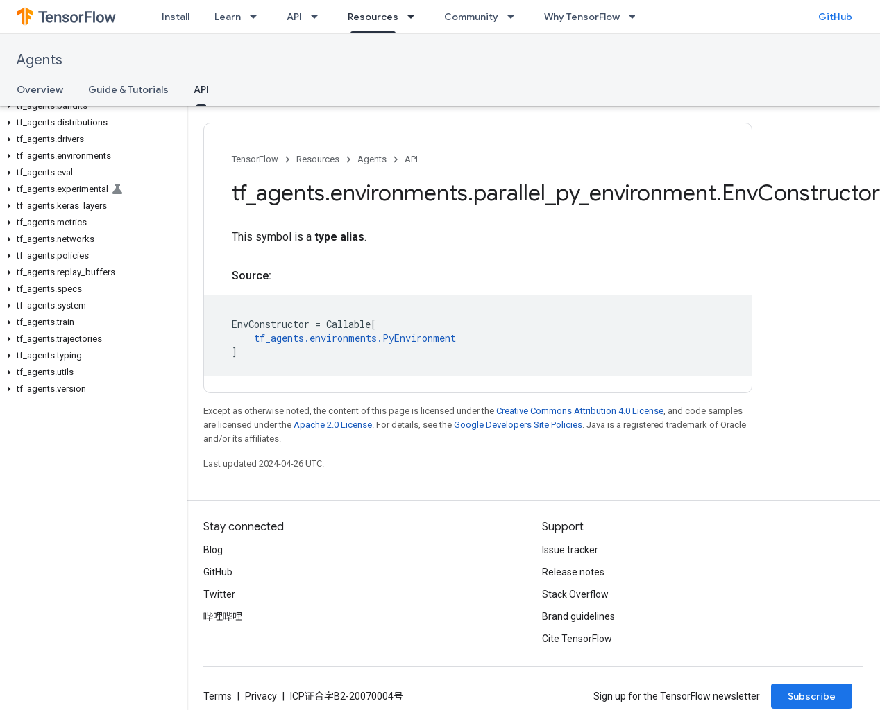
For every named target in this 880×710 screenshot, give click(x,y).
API (294, 16)
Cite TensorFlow (577, 638)
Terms (217, 696)
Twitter (219, 594)
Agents (39, 60)
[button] (90, 106)
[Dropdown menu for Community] (515, 16)
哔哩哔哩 (222, 616)
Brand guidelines (578, 616)
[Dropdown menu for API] (318, 16)
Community (471, 16)
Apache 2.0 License (333, 424)
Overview (40, 89)
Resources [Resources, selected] (373, 16)
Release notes (573, 572)
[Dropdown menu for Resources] (415, 16)
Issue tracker (570, 549)
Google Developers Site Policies (518, 424)
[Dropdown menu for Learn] (257, 16)
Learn (227, 16)
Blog (213, 549)
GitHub (835, 16)
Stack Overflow (575, 594)
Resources (317, 159)
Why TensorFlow (582, 16)
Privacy (261, 696)
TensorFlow (255, 159)
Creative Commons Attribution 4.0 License (579, 411)
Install (175, 16)
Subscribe (812, 696)
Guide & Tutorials (128, 89)
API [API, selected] (201, 89)
